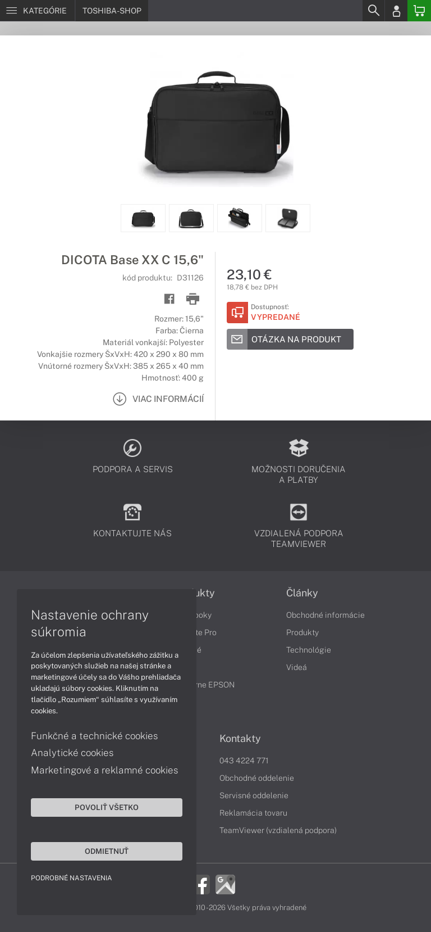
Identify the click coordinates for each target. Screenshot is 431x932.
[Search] (373, 10)
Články (302, 593)
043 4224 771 (244, 760)
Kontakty (240, 739)
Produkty (302, 632)
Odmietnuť (107, 851)
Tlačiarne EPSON (203, 684)
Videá (296, 667)
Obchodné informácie (325, 614)
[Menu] (37, 10)
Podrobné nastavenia (71, 878)
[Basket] (419, 10)
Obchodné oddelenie (256, 777)
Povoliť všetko (107, 807)
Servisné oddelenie (253, 795)
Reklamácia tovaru (253, 812)
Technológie (308, 649)
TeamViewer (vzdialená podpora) (278, 830)
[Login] (396, 10)
